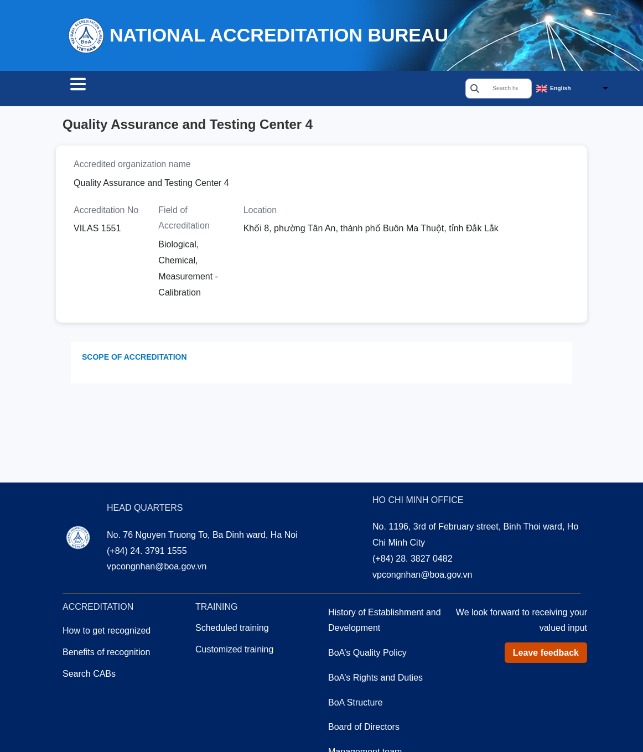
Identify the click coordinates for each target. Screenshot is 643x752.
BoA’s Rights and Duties (375, 679)
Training (263, 90)
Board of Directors (364, 728)
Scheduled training (232, 629)
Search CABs (105, 90)
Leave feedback (546, 654)
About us (324, 90)
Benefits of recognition (106, 653)
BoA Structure (355, 704)
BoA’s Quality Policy (367, 654)
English (560, 89)
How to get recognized (107, 632)
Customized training (234, 651)
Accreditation (191, 90)
